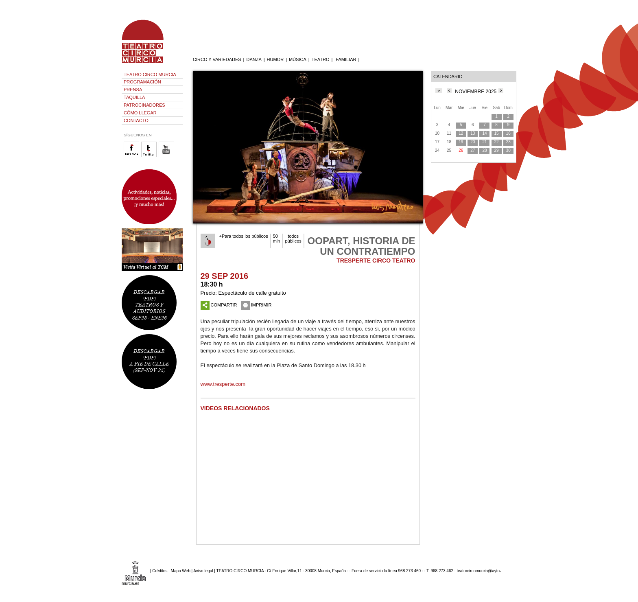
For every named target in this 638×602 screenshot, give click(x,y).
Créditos (159, 571)
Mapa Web (180, 571)
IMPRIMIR (256, 304)
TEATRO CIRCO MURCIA (150, 74)
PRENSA (133, 89)
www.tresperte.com (223, 384)
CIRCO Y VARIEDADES (217, 59)
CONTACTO (136, 120)
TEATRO (321, 59)
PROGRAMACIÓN (142, 81)
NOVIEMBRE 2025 (475, 91)
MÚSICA (297, 59)
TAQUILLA (134, 97)
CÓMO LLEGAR (140, 112)
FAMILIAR (346, 59)
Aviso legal (203, 571)
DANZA (253, 59)
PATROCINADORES (144, 105)
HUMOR (275, 59)
